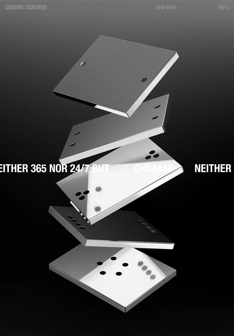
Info (223, 7)
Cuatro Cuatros (26, 7)
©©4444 (166, 7)
